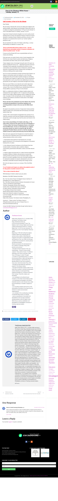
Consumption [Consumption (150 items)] (51, 306)
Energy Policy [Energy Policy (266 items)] (52, 321)
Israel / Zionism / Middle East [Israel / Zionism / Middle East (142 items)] (52, 340)
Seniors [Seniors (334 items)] (50, 355)
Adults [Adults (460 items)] (50, 277)
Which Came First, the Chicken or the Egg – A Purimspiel (52, 140)
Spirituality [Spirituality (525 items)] (52, 357)
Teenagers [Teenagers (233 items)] (51, 369)
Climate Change (7, 311)
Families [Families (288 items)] (53, 326)
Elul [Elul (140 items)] (54, 319)
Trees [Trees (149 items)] (50, 370)
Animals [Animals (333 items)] (51, 282)
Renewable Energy (27, 311)
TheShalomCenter (17, 215)
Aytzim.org (32, 475)
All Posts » (17, 383)
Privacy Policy (37, 475)
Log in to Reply (8, 414)
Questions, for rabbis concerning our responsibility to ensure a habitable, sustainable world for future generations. (52, 70)
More (50, 101)
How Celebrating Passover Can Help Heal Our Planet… (52, 169)
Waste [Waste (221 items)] (53, 383)
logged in (10, 421)
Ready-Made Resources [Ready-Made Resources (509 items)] (52, 352)
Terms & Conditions (44, 475)
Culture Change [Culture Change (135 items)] (51, 308)
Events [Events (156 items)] (50, 326)
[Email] (13, 307)
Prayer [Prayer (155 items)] (50, 350)
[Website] (15, 307)
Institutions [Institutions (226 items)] (51, 336)
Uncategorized (34, 311)
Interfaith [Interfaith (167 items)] (50, 338)
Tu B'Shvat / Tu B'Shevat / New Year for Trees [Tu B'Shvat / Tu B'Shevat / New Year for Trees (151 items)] (52, 372)
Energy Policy (14, 311)
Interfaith (20, 311)
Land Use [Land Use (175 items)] (50, 346)
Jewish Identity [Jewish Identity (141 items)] (51, 344)
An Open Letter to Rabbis (51, 199)
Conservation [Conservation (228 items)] (51, 303)
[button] (32, 6)
